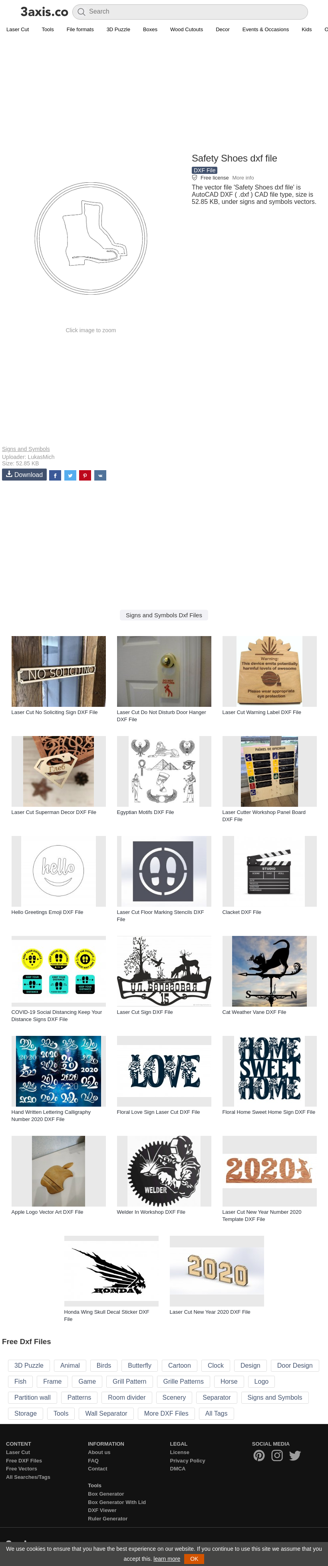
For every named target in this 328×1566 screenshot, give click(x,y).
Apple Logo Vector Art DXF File (47, 1212)
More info (243, 178)
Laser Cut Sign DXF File (145, 1012)
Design (250, 1365)
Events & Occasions (266, 29)
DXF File (204, 170)
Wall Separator (106, 1413)
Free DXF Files (24, 1461)
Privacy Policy (187, 1461)
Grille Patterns (183, 1381)
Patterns (79, 1397)
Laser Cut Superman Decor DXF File (54, 812)
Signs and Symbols (26, 449)
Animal (70, 1365)
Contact (97, 1469)
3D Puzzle (118, 29)
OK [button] (194, 1559)
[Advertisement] (164, 94)
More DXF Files (166, 1413)
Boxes (150, 29)
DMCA (178, 1469)
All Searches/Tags (28, 1477)
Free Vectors (21, 1469)
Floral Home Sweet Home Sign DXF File (269, 1112)
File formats (80, 29)
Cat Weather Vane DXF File (254, 1012)
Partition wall (32, 1397)
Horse (229, 1381)
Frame (52, 1381)
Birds (104, 1365)
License (179, 1452)
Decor (223, 29)
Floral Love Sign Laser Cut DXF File (158, 1112)
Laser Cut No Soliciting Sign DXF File (55, 712)
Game (87, 1381)
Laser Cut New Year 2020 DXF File (210, 1312)
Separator (217, 1397)
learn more (166, 1559)
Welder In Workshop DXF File (151, 1212)
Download (24, 474)
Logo (261, 1381)
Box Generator (106, 1494)
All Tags (216, 1413)
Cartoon (179, 1365)
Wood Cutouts (186, 29)
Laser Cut (17, 29)
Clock (216, 1365)
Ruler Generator (107, 1519)
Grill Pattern (129, 1381)
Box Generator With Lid (117, 1502)
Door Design (295, 1365)
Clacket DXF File (242, 912)
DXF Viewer (102, 1510)
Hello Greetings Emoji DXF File (47, 912)
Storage (25, 1413)
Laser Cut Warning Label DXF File (262, 712)
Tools (48, 29)
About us (99, 1452)
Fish (20, 1381)
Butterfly (139, 1365)
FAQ (93, 1461)
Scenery (174, 1397)
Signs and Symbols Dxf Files (164, 615)
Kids (307, 29)
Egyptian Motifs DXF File (145, 812)
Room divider (126, 1397)
